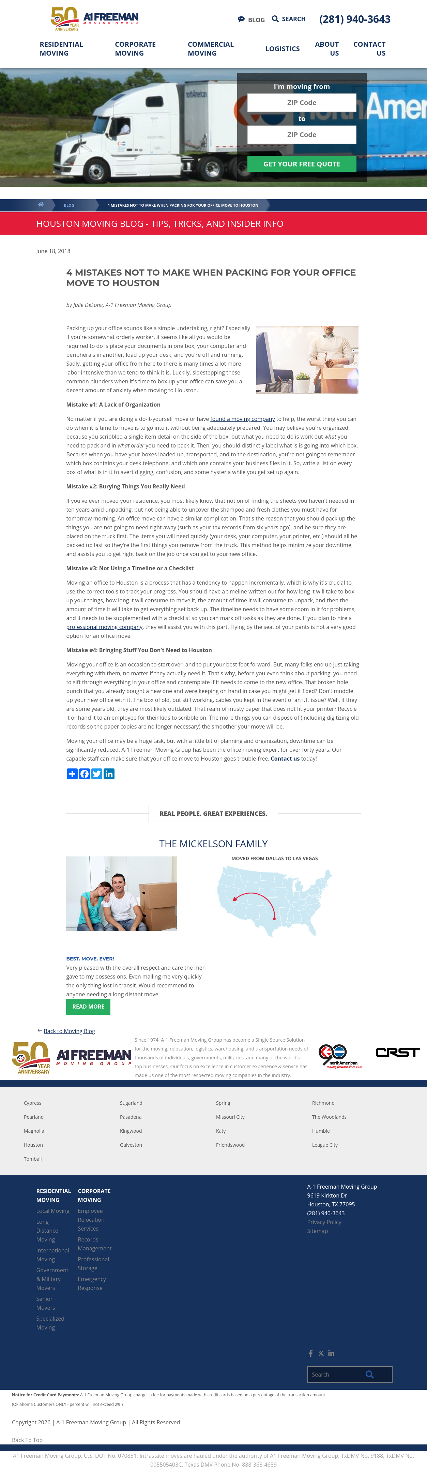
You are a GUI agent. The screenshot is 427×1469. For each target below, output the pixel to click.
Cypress (32, 1103)
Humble (321, 1131)
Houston (33, 1145)
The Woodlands (329, 1117)
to (301, 119)
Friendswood (230, 1145)
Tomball (33, 1159)
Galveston (131, 1145)
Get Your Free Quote (301, 163)
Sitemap (317, 1231)
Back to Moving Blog (65, 1031)
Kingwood (131, 1131)
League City (325, 1145)
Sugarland (131, 1103)
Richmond (323, 1103)
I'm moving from (302, 87)
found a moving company (242, 419)
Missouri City (230, 1117)
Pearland (34, 1117)
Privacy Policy (324, 1222)
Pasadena (130, 1117)
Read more (88, 1006)
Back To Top (27, 1440)
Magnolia (34, 1131)
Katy (221, 1131)
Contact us (285, 758)
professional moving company (104, 627)
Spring (223, 1103)
